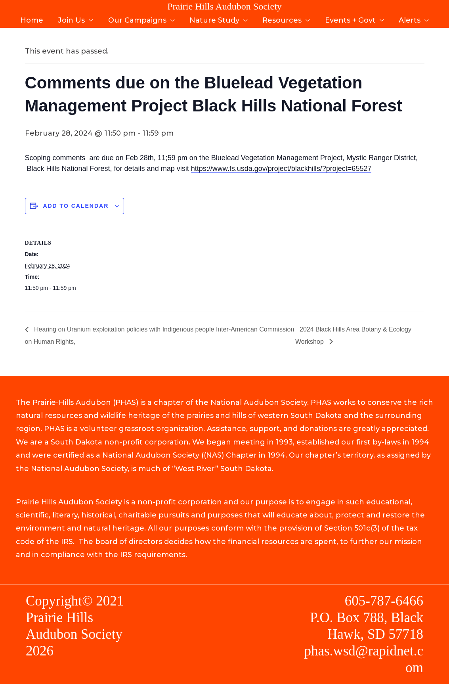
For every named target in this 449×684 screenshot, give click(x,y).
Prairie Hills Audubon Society (224, 6)
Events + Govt (349, 19)
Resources (281, 19)
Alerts (408, 19)
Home (33, 19)
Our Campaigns (138, 19)
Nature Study (214, 19)
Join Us (72, 19)
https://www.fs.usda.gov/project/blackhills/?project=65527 (281, 168)
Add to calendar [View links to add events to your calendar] (76, 206)
